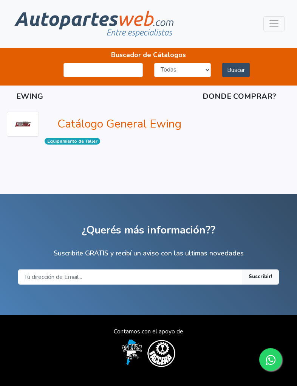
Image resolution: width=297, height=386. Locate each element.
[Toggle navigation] (274, 23)
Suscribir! (260, 276)
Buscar (236, 70)
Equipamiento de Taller (72, 141)
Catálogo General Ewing (119, 124)
